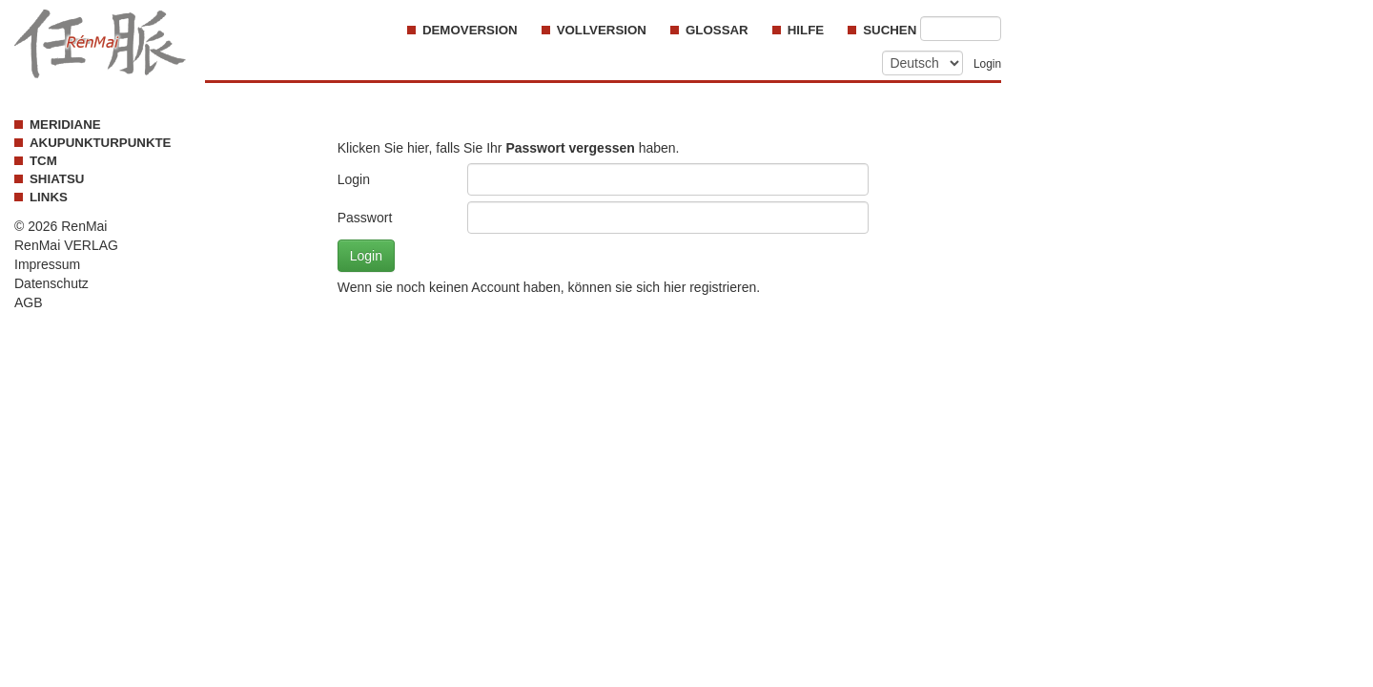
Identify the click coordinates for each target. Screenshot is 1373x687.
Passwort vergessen (569, 148)
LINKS (49, 197)
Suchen (891, 30)
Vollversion (601, 30)
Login (987, 64)
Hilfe (806, 30)
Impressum (47, 264)
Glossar (717, 30)
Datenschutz (51, 283)
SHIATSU (57, 179)
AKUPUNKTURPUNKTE (100, 142)
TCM (43, 161)
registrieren (722, 287)
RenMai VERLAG (66, 245)
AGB (28, 302)
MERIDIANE (65, 124)
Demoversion (470, 30)
